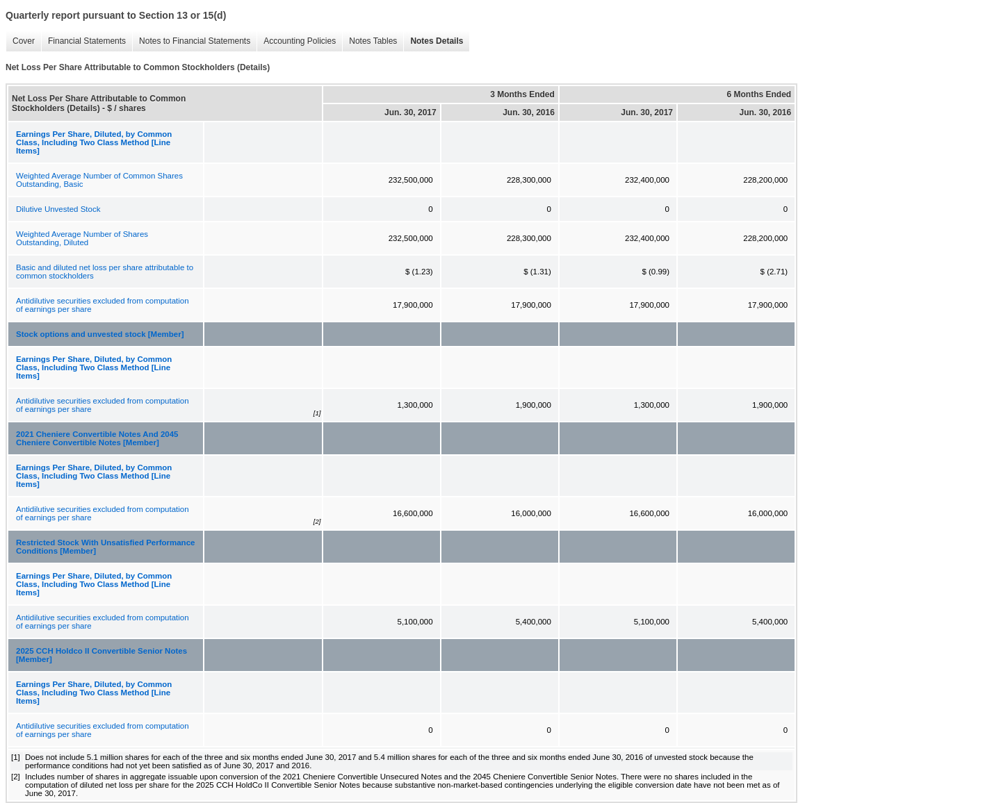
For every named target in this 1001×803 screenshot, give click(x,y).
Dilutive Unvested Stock (58, 209)
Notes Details (436, 41)
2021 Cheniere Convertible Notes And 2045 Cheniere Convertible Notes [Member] (97, 438)
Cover (24, 41)
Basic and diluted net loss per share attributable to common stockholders (104, 271)
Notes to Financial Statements (194, 41)
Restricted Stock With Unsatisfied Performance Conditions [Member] (105, 546)
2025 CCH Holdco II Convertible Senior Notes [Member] (101, 655)
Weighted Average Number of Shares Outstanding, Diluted (82, 238)
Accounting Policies (299, 41)
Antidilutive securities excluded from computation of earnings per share (102, 305)
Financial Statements (87, 41)
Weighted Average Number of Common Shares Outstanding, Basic (99, 180)
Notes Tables (373, 41)
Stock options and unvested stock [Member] (100, 334)
